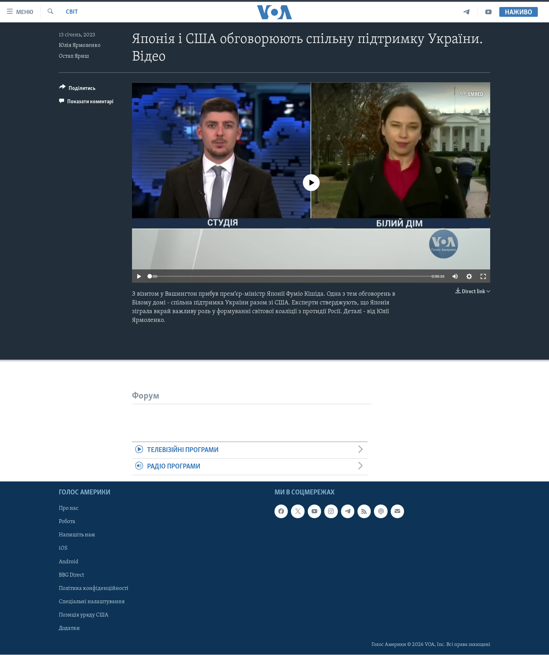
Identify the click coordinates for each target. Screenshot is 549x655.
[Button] (77, 89)
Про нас (68, 509)
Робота (67, 522)
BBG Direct (71, 575)
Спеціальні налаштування (92, 602)
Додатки (69, 628)
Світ (72, 12)
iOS (63, 548)
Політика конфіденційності (93, 588)
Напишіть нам (77, 535)
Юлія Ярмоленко (79, 45)
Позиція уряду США (83, 615)
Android (68, 562)
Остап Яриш (74, 56)
